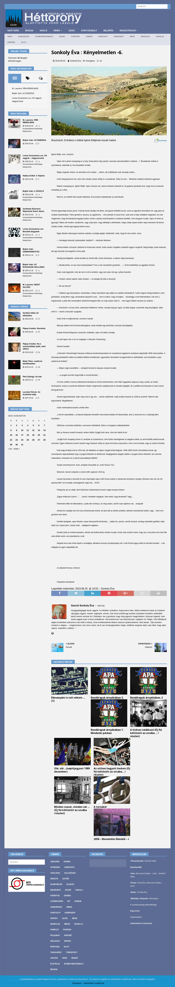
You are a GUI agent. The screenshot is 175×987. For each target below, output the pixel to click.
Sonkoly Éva (75, 61)
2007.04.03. (29, 398)
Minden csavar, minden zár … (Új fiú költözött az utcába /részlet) (72, 810)
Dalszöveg (70, 873)
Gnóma (67, 896)
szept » (16, 449)
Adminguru (154, 898)
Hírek (57, 30)
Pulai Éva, (142, 883)
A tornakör (100, 807)
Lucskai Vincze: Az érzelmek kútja (31, 393)
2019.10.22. (29, 367)
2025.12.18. (29, 270)
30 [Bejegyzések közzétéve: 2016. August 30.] (17, 444)
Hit (68, 901)
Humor (89, 36)
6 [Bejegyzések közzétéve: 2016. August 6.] (38, 425)
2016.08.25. (60, 61)
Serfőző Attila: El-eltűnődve (31, 314)
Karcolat (103, 36)
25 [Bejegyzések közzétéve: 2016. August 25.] (28, 440)
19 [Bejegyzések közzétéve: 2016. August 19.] (33, 435)
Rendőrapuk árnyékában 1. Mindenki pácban (107, 731)
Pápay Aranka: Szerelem (34, 328)
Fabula (79, 890)
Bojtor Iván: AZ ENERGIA (23, 93)
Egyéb (65, 879)
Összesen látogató (17, 58)
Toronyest (71, 952)
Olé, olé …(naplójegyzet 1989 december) (72, 770)
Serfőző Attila (150, 861)
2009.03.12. (29, 380)
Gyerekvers (56, 901)
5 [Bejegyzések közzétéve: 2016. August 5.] (33, 425)
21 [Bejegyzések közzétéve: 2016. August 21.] (44, 435)
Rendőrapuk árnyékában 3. (107, 697)
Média (67, 924)
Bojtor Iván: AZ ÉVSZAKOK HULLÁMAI (33, 265)
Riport (67, 941)
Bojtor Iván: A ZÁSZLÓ (33, 191)
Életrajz (55, 964)
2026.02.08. (29, 179)
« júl (10, 449)
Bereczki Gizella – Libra (146, 873)
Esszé (62, 36)
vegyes (54, 958)
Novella (160, 36)
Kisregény (119, 36)
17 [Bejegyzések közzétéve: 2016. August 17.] (22, 435)
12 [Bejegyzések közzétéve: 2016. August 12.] (33, 430)
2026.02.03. (29, 215)
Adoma (66, 862)
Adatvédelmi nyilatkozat (93, 983)
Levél (65, 918)
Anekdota (69, 867)
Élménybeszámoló (44, 36)
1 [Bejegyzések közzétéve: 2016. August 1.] (11, 425)
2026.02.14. (29, 161)
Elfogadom (77, 983)
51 (39, 352)
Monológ (145, 36)
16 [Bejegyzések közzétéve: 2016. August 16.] (17, 435)
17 (39, 319)
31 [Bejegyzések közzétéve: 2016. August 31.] (22, 444)
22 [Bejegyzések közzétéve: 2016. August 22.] (11, 440)
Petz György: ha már (32, 376)
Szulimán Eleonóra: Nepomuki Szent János (33, 210)
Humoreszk (56, 907)
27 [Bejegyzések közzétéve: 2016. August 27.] (39, 440)
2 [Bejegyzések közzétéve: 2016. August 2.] (16, 425)
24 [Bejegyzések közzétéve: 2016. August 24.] (22, 440)
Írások (29, 30)
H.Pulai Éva (142, 892)
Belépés (108, 30)
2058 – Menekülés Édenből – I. (111, 839)
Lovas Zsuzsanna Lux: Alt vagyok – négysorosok (35, 156)
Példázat (55, 941)
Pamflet (54, 930)
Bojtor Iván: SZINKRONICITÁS (31, 250)
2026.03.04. (29, 126)
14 (101, 61)
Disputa (54, 879)
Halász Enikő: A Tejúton (34, 176)
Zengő (74, 958)
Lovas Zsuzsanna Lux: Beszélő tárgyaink (33, 230)
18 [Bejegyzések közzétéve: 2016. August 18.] (28, 435)
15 (39, 380)
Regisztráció (128, 30)
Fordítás (75, 36)
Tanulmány (56, 952)
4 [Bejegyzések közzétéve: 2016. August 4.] (27, 425)
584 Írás (101, 606)
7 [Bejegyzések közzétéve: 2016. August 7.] (44, 425)
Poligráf (55, 935)
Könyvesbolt (89, 30)
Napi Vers (13, 30)
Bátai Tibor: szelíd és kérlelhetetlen (32, 362)
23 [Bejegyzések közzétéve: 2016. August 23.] (17, 440)
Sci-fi (23, 42)
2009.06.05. (29, 332)
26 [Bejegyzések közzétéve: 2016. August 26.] (33, 440)
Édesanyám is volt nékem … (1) (68, 699)
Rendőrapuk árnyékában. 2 (146, 697)
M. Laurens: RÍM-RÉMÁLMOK (25, 88)
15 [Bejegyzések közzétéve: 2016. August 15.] (11, 435)
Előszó (70, 884)
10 (39, 367)
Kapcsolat (135, 911)
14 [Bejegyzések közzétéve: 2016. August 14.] (44, 430)
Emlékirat (55, 890)
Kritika (54, 918)
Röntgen (55, 947)
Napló (43, 30)
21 (39, 332)
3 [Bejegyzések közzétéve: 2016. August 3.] (22, 425)
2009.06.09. (29, 319)
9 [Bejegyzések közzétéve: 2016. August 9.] (16, 430)
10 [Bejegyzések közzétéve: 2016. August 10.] (22, 430)
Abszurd (54, 862)
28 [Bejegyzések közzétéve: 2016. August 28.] (44, 440)
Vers (9, 36)
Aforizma (55, 867)
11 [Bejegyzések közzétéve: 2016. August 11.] (28, 430)
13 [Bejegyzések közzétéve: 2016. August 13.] (39, 430)
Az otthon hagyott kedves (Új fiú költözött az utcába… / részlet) (112, 771)
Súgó (72, 30)
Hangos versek (19, 306)
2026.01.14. (29, 235)
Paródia (11, 42)
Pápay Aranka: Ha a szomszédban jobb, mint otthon (34, 346)
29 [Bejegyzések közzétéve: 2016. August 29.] (11, 444)
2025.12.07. (29, 291)
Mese (132, 36)
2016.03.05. (29, 352)
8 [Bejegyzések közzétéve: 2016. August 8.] (11, 430)
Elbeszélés (23, 36)
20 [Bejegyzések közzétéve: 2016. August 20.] (39, 435)
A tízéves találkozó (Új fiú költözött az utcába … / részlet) (146, 733)
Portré (68, 935)
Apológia (55, 873)
